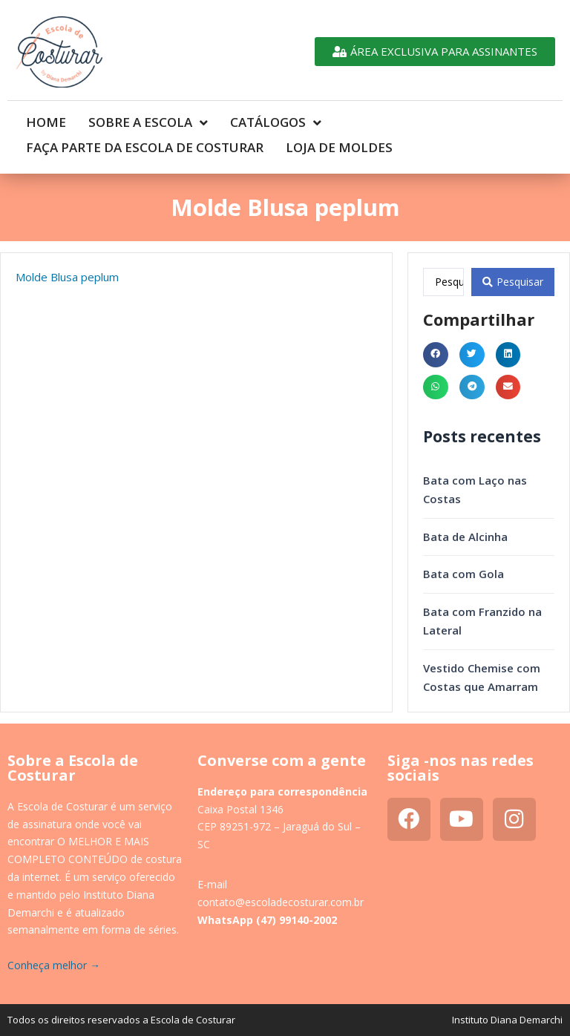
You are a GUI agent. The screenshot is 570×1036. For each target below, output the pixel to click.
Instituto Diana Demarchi (507, 994)
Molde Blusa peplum (67, 251)
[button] (435, 329)
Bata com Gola (463, 548)
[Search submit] (512, 257)
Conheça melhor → (53, 940)
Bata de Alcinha (465, 511)
